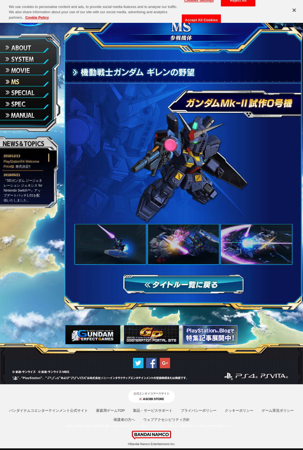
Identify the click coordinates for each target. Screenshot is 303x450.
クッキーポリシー (239, 410)
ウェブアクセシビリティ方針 (166, 420)
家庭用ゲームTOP (110, 410)
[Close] (294, 9)
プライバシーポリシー (199, 410)
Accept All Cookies (201, 19)
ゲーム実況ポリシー (278, 410)
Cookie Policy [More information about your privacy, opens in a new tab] (37, 16)
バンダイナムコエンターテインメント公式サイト (48, 410)
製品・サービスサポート (152, 410)
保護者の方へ (124, 420)
